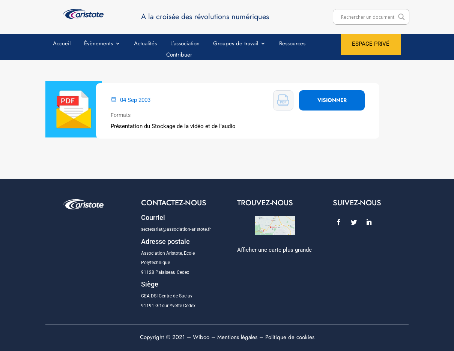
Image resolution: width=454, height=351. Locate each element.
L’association (185, 44)
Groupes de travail (235, 44)
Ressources (292, 44)
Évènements (98, 44)
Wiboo (201, 337)
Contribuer (179, 55)
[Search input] (367, 17)
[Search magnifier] (401, 17)
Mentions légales (237, 337)
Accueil (62, 44)
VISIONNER (332, 100)
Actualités (145, 44)
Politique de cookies (289, 337)
